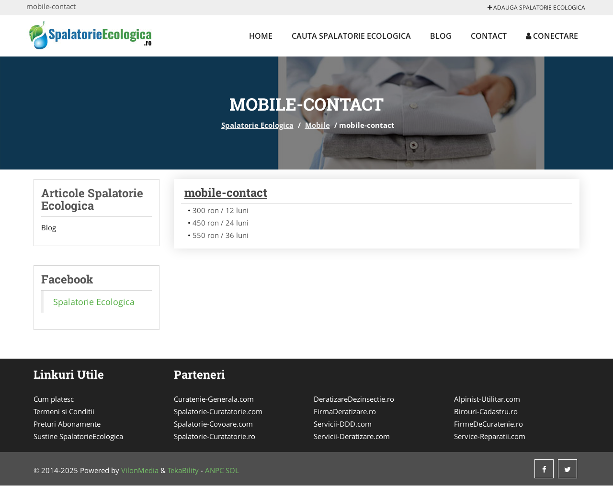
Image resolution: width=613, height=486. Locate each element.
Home (260, 36)
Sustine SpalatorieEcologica (78, 436)
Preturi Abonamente (67, 424)
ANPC (214, 470)
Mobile (317, 125)
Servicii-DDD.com (343, 424)
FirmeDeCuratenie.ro (488, 424)
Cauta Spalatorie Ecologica (351, 36)
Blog (441, 36)
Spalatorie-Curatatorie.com (218, 412)
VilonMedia (140, 470)
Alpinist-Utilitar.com (487, 399)
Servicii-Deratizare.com (352, 436)
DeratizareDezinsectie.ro (354, 399)
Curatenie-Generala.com (214, 399)
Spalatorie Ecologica (257, 125)
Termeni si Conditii (64, 412)
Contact (489, 36)
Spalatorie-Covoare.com (213, 424)
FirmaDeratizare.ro (345, 412)
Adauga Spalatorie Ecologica (536, 7)
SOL (232, 470)
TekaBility (183, 470)
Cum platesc (54, 399)
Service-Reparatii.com (489, 436)
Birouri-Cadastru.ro (486, 412)
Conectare (552, 36)
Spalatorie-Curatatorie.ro (214, 436)
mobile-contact (225, 192)
